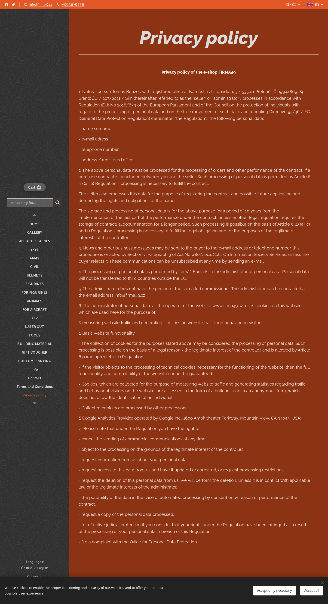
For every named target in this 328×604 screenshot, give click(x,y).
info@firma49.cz (40, 4)
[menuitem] (34, 224)
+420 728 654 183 (73, 4)
